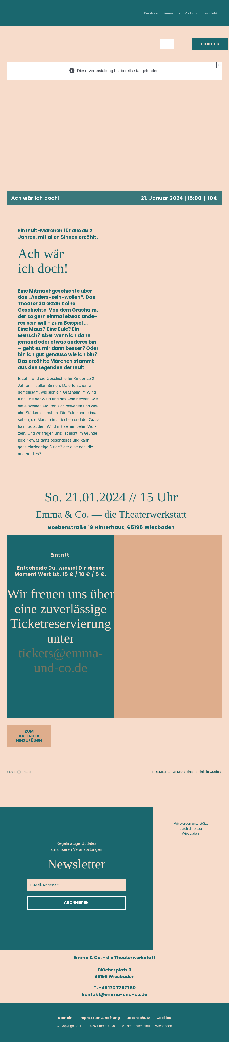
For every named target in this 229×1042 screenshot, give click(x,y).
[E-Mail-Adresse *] (76, 885)
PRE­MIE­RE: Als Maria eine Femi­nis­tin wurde (185, 772)
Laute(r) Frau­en (20, 772)
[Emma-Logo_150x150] (23, 29)
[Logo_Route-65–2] (192, 882)
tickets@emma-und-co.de (60, 660)
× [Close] (219, 65)
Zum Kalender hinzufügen (29, 736)
